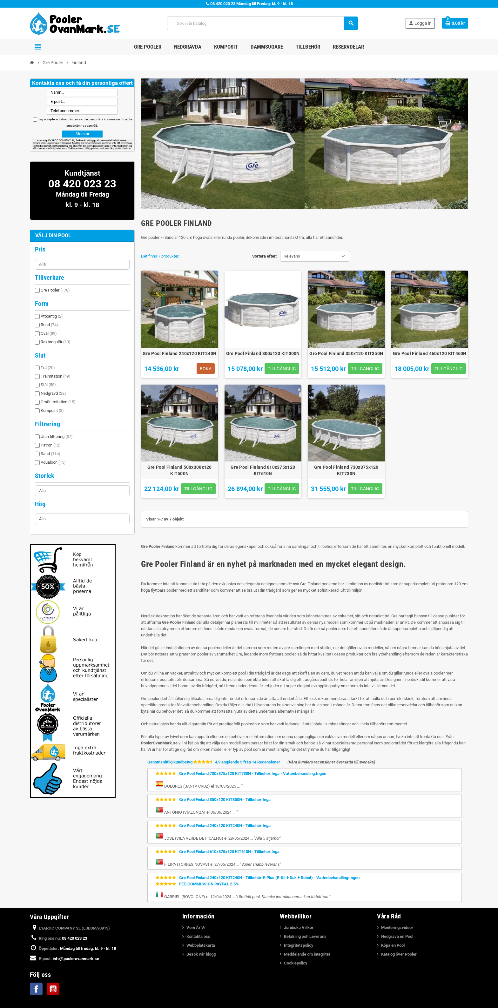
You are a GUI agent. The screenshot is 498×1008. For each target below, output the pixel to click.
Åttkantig (52, 316)
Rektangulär (56, 341)
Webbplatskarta (200, 945)
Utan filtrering (57, 436)
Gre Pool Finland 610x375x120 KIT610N (263, 470)
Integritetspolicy (298, 945)
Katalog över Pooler (399, 954)
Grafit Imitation (58, 402)
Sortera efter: (264, 256)
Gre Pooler (55, 290)
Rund (49, 324)
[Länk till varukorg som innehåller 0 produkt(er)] (455, 23)
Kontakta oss (198, 936)
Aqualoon (53, 462)
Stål (48, 384)
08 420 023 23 (222, 3)
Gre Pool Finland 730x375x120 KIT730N (346, 470)
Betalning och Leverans (305, 936)
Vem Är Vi (195, 927)
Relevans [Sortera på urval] (292, 256)
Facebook (36, 989)
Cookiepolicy (295, 963)
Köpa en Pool (393, 945)
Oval (49, 333)
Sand (50, 453)
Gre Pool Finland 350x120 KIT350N (346, 353)
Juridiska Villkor (298, 927)
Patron (51, 445)
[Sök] (262, 23)
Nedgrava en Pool (397, 936)
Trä (48, 367)
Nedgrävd (53, 393)
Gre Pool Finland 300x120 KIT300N (263, 353)
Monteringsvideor (397, 927)
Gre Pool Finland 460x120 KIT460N (430, 353)
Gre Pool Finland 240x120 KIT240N (179, 353)
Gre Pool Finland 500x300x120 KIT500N (179, 470)
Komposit (52, 410)
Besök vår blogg (201, 954)
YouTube (53, 989)
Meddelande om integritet (307, 954)
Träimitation (56, 376)
